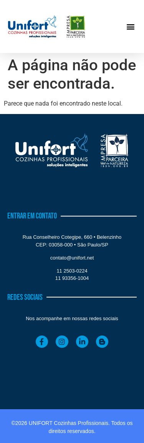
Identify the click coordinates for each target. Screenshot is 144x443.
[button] (130, 26)
